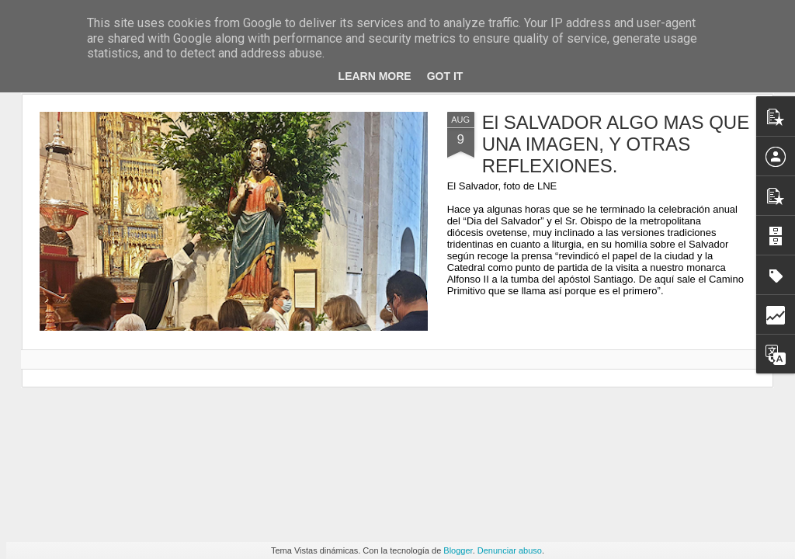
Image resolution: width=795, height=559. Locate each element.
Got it (445, 76)
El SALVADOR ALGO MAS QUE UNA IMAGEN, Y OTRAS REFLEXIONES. (616, 144)
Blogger (457, 550)
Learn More (374, 76)
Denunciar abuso (509, 550)
